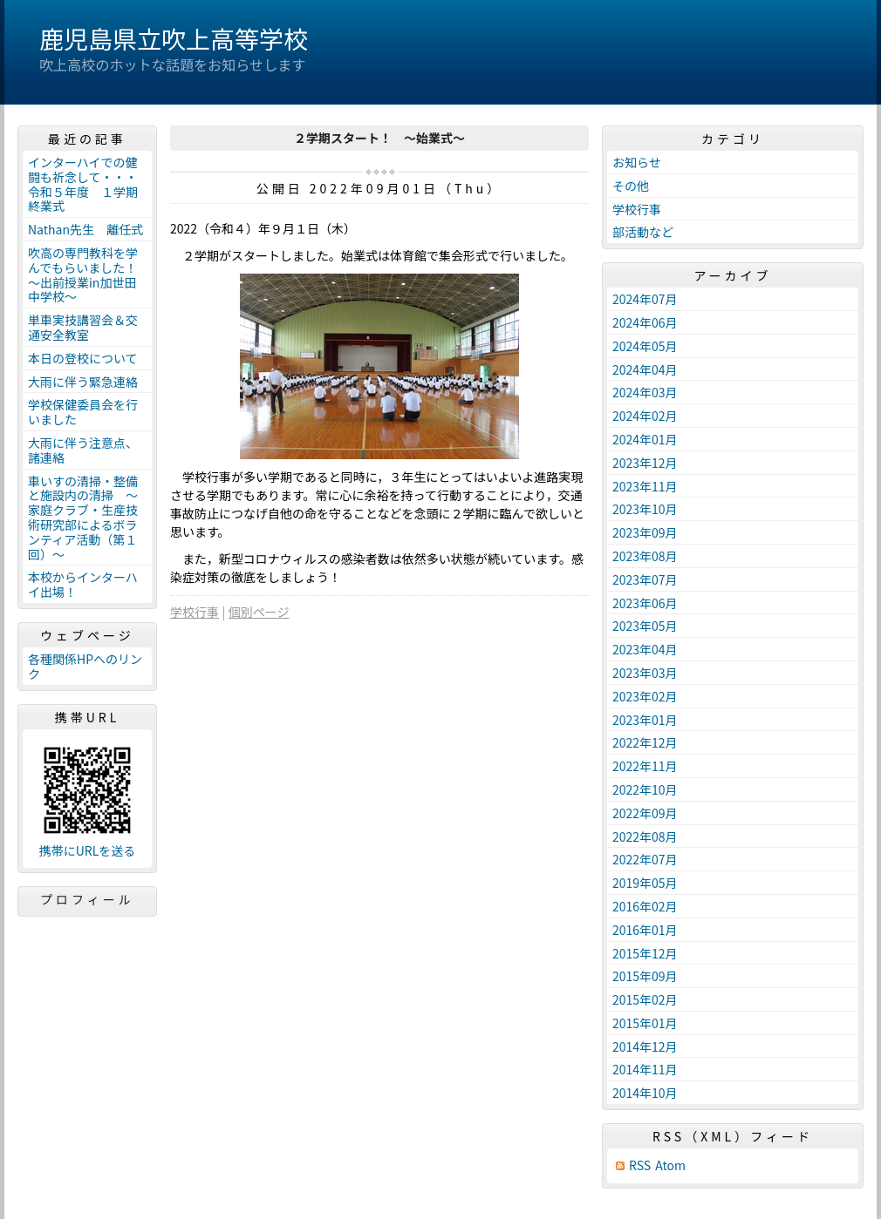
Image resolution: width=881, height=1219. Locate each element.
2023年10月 (645, 509)
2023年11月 (645, 486)
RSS (640, 1165)
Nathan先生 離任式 (85, 229)
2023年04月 (645, 649)
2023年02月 (645, 696)
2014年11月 (645, 1069)
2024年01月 (645, 439)
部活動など (642, 231)
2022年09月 (645, 813)
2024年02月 (645, 415)
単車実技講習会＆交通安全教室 (83, 327)
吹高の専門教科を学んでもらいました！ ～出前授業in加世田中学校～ (88, 274)
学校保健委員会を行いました (83, 412)
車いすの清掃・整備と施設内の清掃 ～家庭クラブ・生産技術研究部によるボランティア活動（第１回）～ (83, 517)
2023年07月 (645, 579)
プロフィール (87, 899)
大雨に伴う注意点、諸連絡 (83, 450)
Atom (670, 1165)
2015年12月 (645, 953)
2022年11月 (645, 766)
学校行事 (194, 611)
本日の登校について (83, 358)
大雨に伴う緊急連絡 (83, 381)
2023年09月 (645, 532)
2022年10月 (645, 789)
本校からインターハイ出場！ (83, 584)
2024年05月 (645, 346)
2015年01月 (645, 1023)
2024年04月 (645, 369)
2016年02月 (645, 906)
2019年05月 (645, 882)
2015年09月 (645, 976)
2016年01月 (645, 929)
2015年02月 (645, 999)
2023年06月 (645, 603)
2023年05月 (645, 625)
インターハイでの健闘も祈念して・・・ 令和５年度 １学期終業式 (89, 183)
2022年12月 (645, 742)
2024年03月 (645, 392)
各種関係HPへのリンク (85, 666)
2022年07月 (645, 859)
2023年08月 (645, 556)
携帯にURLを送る (87, 851)
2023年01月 (645, 719)
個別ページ (259, 611)
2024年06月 (645, 322)
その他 (630, 185)
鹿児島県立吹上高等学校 (173, 38)
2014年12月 (645, 1046)
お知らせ (636, 162)
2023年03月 (645, 672)
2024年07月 (645, 299)
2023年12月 (645, 462)
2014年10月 (645, 1092)
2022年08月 (645, 836)
